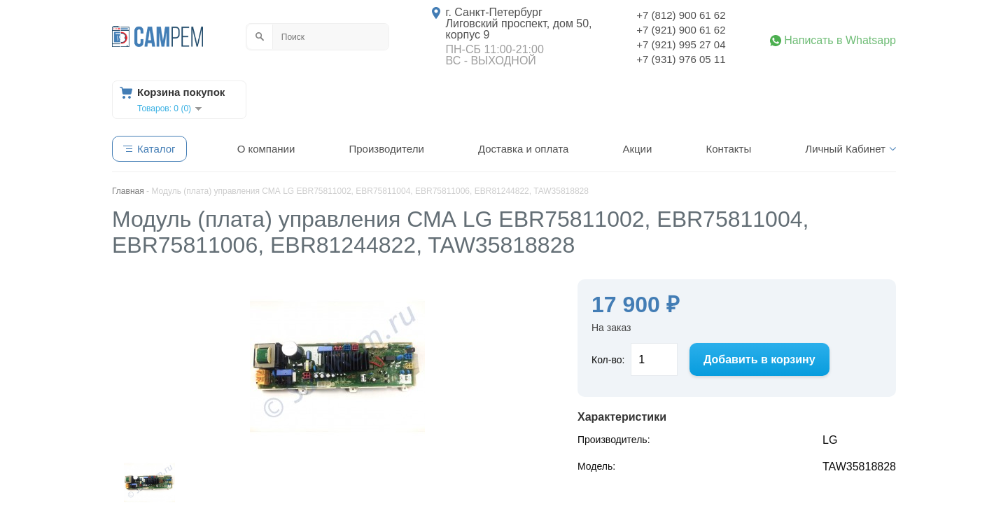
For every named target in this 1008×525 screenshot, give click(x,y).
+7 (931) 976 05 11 (680, 59)
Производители (386, 149)
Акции (637, 149)
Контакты (728, 149)
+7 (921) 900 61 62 (680, 30)
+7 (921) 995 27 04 (680, 44)
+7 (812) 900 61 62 (680, 15)
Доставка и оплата (523, 149)
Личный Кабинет (845, 149)
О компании (266, 149)
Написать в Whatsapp (840, 40)
